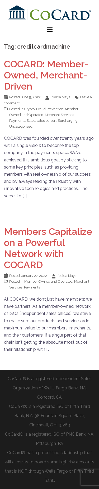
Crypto (29, 109)
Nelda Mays (60, 97)
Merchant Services (59, 115)
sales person (46, 121)
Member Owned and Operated (48, 281)
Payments (17, 121)
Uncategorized (20, 126)
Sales (31, 121)
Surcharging (68, 121)
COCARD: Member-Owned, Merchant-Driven (46, 75)
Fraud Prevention (49, 109)
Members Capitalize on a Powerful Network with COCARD (48, 248)
